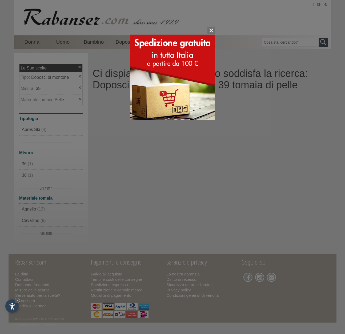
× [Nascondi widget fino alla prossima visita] (17, 300)
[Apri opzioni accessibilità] (12, 306)
